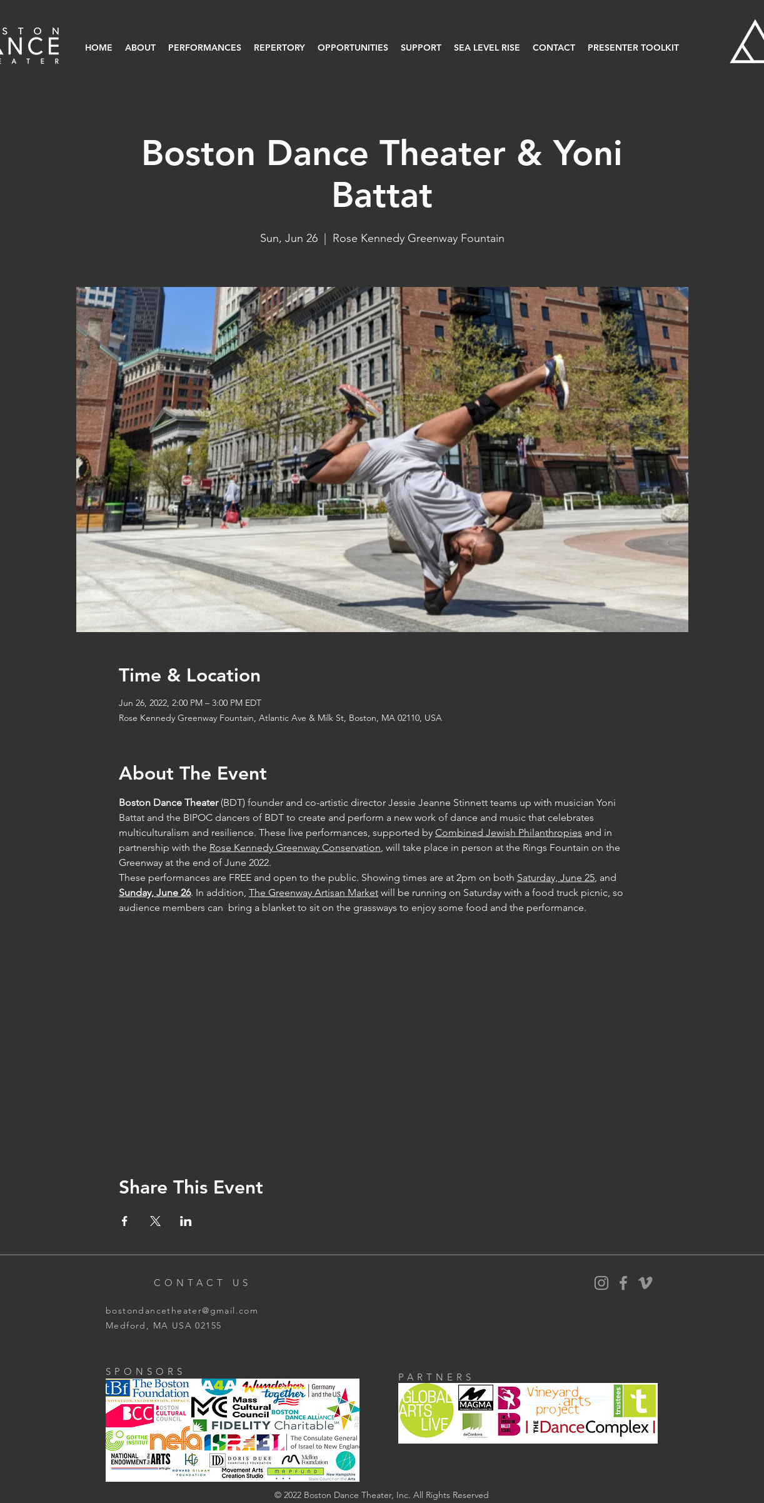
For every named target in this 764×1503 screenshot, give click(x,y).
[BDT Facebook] (623, 1283)
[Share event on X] (155, 1221)
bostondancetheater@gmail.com (182, 1310)
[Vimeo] (645, 1283)
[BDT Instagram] (601, 1283)
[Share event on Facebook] (125, 1221)
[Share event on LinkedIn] (186, 1221)
